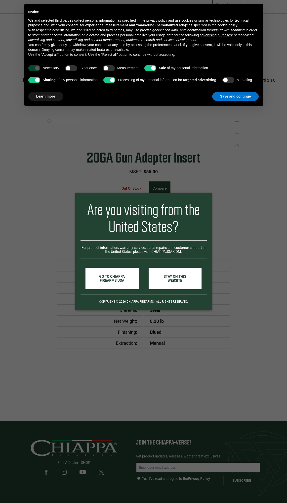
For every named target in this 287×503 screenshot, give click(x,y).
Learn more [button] (45, 96)
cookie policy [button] (227, 25)
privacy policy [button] (156, 20)
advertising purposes (216, 35)
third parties (115, 30)
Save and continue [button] (235, 96)
